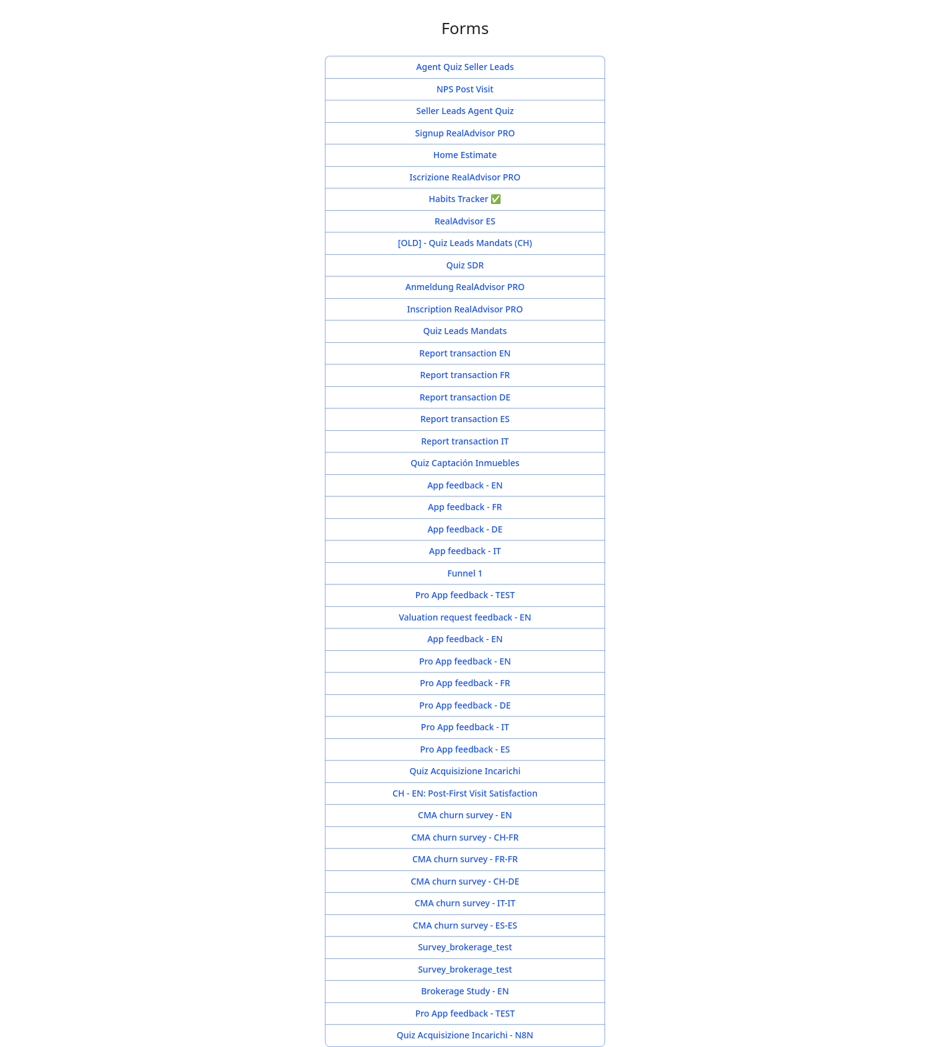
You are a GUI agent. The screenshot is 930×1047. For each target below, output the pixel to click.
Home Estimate (465, 155)
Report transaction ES (465, 419)
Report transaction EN (465, 353)
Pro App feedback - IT (465, 727)
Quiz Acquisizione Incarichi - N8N (465, 1035)
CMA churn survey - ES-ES (465, 926)
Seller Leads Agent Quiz (465, 111)
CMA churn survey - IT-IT (465, 903)
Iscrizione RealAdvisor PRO (465, 177)
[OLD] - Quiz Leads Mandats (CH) (465, 243)
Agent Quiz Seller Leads (465, 67)
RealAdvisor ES (465, 221)
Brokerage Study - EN (465, 991)
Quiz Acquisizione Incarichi (465, 771)
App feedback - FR (465, 507)
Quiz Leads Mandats (465, 331)
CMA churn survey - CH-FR (465, 838)
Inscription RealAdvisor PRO (465, 309)
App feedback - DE (465, 530)
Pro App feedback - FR (465, 683)
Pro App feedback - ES (465, 750)
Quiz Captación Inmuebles (465, 463)
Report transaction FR (465, 375)
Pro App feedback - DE (465, 706)
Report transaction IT (465, 442)
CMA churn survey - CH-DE (465, 882)
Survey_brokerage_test (465, 947)
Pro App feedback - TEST (465, 595)
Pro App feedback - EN (465, 662)
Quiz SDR (465, 265)
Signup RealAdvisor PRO (465, 133)
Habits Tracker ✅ (465, 199)
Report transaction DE (465, 398)
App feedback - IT (465, 551)
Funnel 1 (465, 574)
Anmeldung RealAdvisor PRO (465, 287)
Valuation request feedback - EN (465, 618)
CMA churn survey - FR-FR (465, 859)
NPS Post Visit (465, 89)
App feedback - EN (465, 486)
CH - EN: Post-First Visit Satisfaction (465, 794)
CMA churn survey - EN (465, 815)
